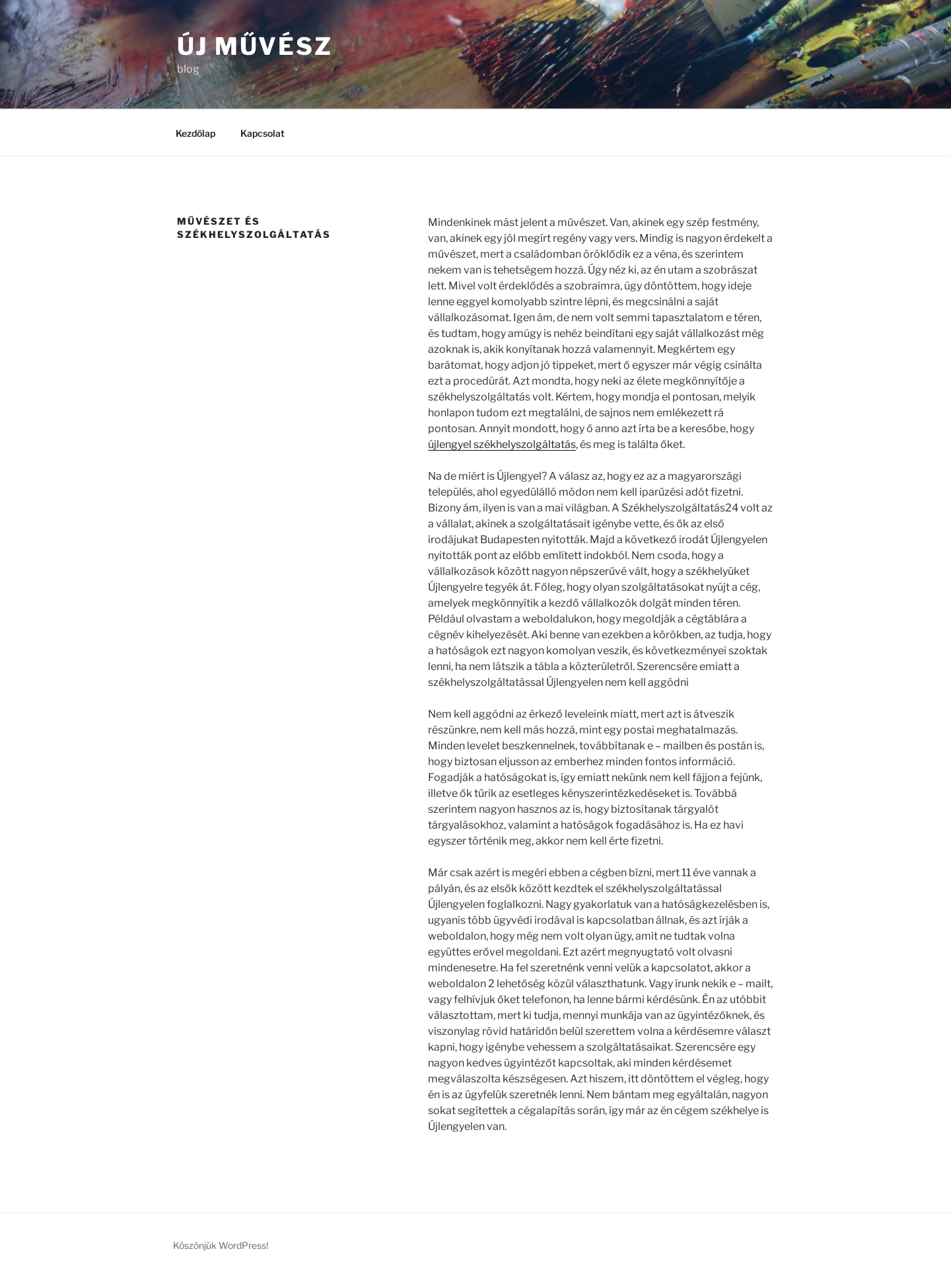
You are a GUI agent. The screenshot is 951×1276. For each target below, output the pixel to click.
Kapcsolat (262, 133)
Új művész (255, 46)
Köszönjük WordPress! (220, 1245)
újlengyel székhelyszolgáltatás (502, 444)
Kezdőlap (195, 133)
